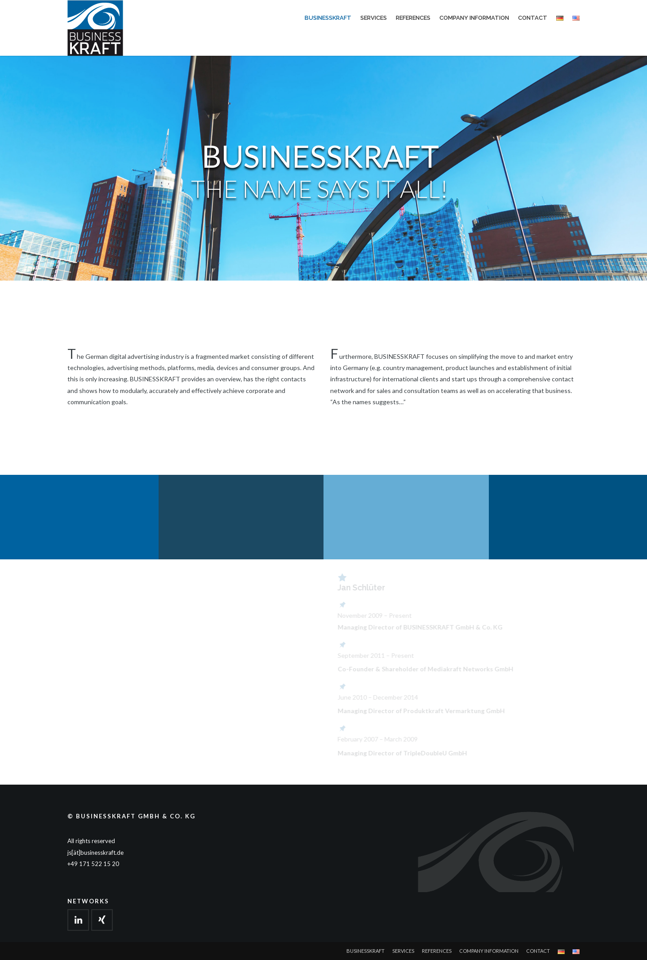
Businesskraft (328, 17)
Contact (532, 17)
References (413, 17)
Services (373, 17)
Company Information (474, 17)
